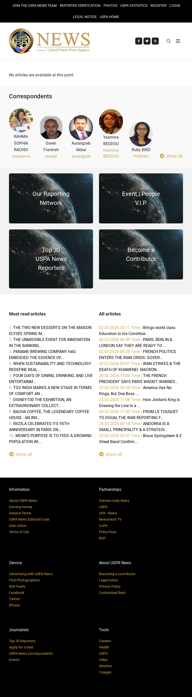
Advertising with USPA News (31, 574)
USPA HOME (109, 17)
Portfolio (141, 156)
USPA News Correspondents (31, 653)
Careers (105, 641)
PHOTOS (110, 6)
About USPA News (23, 501)
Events (14, 660)
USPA (103, 507)
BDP (102, 538)
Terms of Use (19, 532)
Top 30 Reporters (22, 641)
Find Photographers (24, 580)
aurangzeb (81, 156)
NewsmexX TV (110, 519)
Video (103, 660)
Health (104, 647)
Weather (105, 666)
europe (51, 156)
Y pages (105, 672)
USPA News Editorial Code (29, 519)
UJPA (103, 526)
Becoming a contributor (117, 574)
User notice (17, 526)
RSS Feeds (17, 586)
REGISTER (158, 6)
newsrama (21, 156)
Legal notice (108, 580)
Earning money (20, 507)
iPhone (14, 605)
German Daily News (114, 501)
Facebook (16, 593)
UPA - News (108, 513)
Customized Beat (112, 593)
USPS (103, 653)
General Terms (20, 513)
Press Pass (107, 532)
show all (171, 156)
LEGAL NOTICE (85, 17)
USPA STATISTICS (134, 6)
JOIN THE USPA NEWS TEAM (34, 6)
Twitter (14, 599)
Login (175, 6)
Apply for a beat (21, 647)
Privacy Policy (109, 586)
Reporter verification (80, 6)
